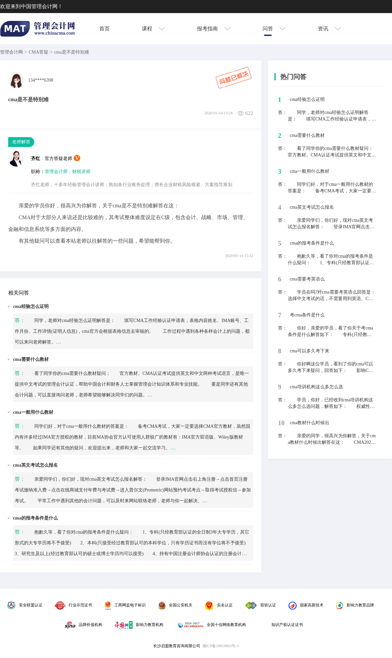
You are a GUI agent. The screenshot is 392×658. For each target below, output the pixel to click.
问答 (274, 28)
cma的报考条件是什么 (35, 518)
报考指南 (214, 28)
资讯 (329, 28)
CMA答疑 (38, 52)
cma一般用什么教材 (33, 412)
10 (281, 422)
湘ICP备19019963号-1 (220, 646)
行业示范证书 (73, 605)
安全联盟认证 (24, 605)
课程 (153, 28)
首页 (104, 28)
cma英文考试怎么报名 (35, 465)
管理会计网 (11, 52)
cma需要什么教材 (31, 359)
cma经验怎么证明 (31, 306)
